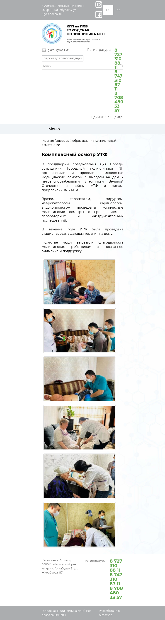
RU (108, 10)
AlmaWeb (105, 615)
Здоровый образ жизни (74, 140)
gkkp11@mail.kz (58, 50)
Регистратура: (105, 80)
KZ (118, 10)
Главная (48, 140)
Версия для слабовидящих (63, 58)
